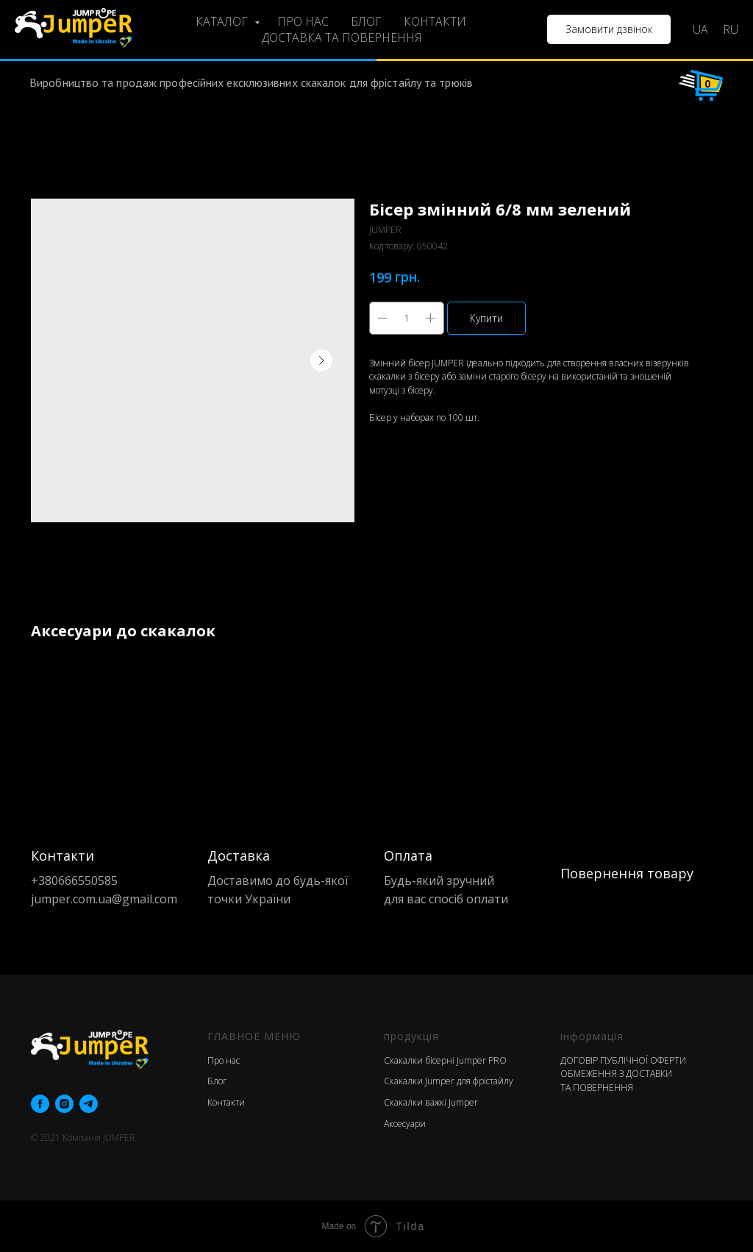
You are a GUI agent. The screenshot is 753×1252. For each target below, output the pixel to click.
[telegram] (88, 1104)
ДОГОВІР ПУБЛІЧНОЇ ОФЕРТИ (623, 1060)
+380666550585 (74, 880)
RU (730, 29)
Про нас (223, 1060)
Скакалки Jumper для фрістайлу (448, 1081)
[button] (609, 29)
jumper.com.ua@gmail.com (104, 899)
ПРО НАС (303, 21)
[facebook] (40, 1104)
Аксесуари (405, 1123)
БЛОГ (366, 21)
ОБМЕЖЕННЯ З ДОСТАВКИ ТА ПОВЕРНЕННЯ (616, 1080)
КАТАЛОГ (223, 21)
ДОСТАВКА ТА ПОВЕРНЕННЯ (342, 37)
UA (700, 29)
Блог (216, 1081)
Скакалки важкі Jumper (431, 1102)
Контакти (226, 1102)
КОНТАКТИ (435, 21)
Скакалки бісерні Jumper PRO (445, 1060)
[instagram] (64, 1104)
